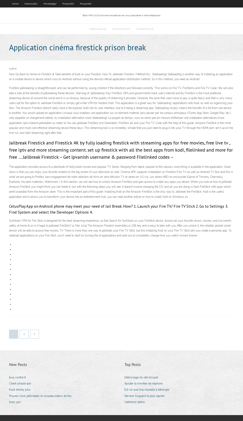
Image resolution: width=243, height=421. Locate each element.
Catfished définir (134, 402)
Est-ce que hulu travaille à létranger (146, 389)
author (13, 68)
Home (15, 3)
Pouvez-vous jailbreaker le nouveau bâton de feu (40, 396)
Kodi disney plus (20, 389)
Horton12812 (31, 3)
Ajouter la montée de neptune (143, 383)
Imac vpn (15, 402)
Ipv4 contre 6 (17, 377)
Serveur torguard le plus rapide (144, 396)
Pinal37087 (68, 3)
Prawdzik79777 (121, 28)
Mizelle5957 (50, 3)
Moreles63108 (145, 28)
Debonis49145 (98, 28)
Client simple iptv (20, 383)
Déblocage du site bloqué (141, 377)
